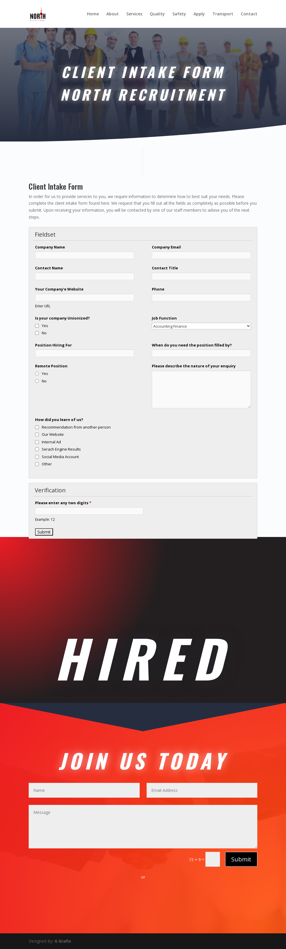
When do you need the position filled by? (192, 345)
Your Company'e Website (59, 289)
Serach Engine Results (61, 449)
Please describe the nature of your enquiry (194, 366)
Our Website (53, 434)
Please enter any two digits (63, 502)
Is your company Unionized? (62, 318)
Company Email (166, 247)
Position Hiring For (53, 345)
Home (93, 14)
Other (47, 464)
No (44, 332)
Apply (199, 14)
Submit (241, 859)
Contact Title (165, 268)
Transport (222, 14)
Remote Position (51, 366)
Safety (179, 14)
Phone (158, 289)
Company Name (50, 247)
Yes (45, 325)
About (112, 14)
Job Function (164, 318)
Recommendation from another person (76, 427)
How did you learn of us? (59, 419)
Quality (157, 14)
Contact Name (49, 268)
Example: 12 (45, 519)
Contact (249, 14)
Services (134, 14)
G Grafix (62, 941)
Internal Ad (51, 441)
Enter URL (42, 306)
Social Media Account (60, 456)
